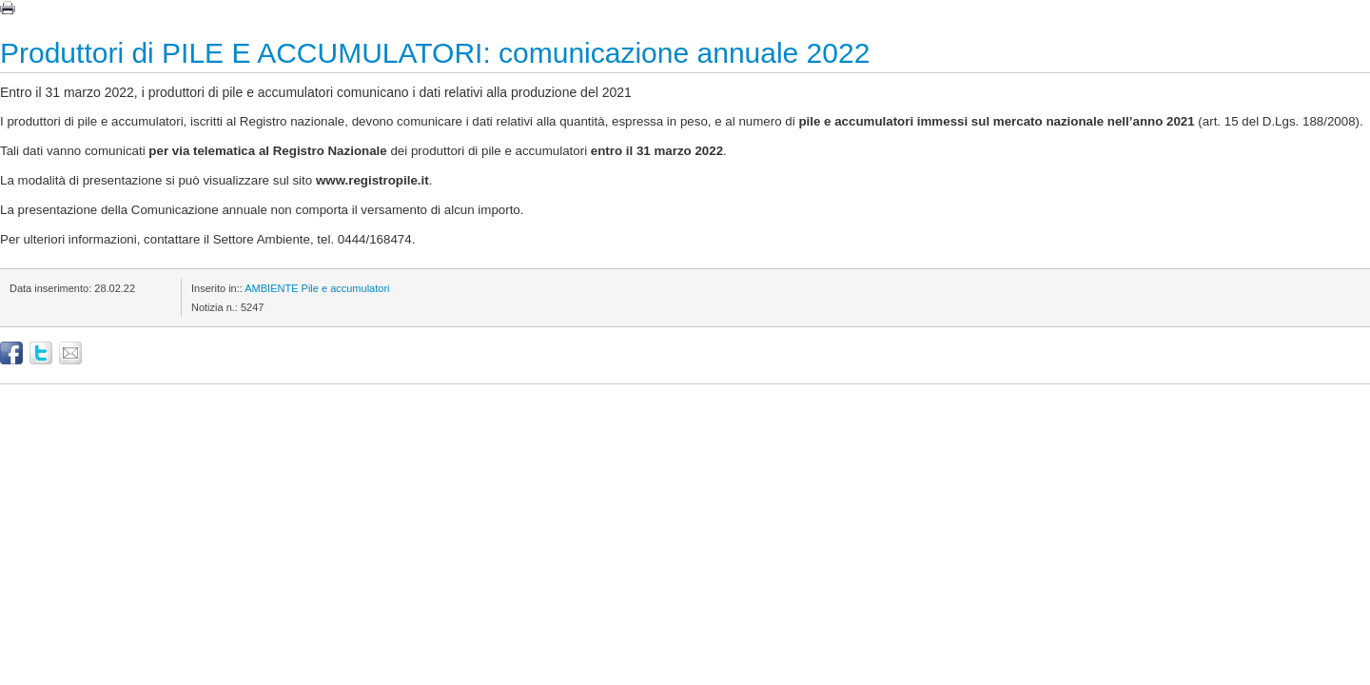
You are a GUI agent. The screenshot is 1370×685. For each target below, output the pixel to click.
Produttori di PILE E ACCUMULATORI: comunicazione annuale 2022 (435, 52)
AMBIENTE (271, 288)
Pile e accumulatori (346, 288)
